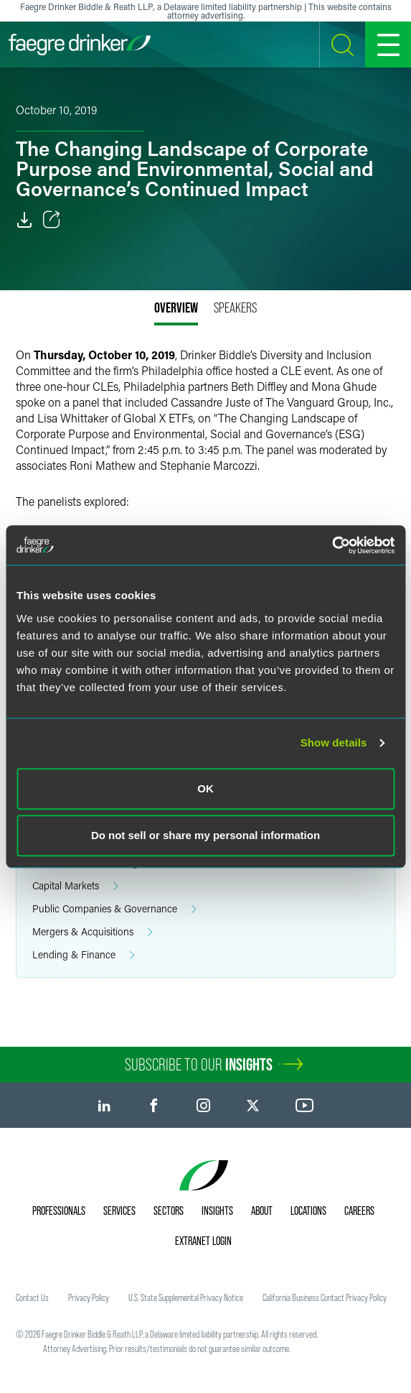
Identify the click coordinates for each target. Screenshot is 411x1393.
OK (205, 788)
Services (119, 1210)
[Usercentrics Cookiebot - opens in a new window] (332, 545)
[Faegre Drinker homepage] (80, 44)
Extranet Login (203, 1240)
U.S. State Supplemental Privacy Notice (185, 1297)
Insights (217, 1210)
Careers (359, 1210)
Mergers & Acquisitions (92, 932)
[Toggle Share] (51, 219)
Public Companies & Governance (114, 909)
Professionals (58, 1210)
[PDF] (24, 219)
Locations (308, 1210)
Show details (334, 742)
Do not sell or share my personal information (205, 835)
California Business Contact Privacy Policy (325, 1297)
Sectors (168, 1210)
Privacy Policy (88, 1297)
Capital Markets (75, 886)
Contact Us (32, 1297)
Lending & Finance (83, 955)
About (262, 1210)
